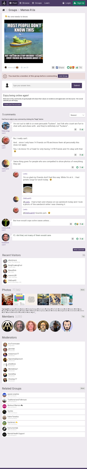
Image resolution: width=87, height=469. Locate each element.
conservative (73, 311)
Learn (46, 3)
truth (66, 309)
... (35, 312)
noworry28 (11, 67)
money (61, 309)
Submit (77, 85)
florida (17, 309)
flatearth (34, 311)
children (23, 311)
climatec (15, 312)
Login (66, 3)
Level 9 (4, 133)
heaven (71, 309)
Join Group (63, 76)
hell (76, 309)
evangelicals (63, 311)
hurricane (41, 309)
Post (13, 3)
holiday (48, 309)
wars (29, 312)
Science (81, 311)
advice (23, 309)
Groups (37, 3)
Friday (10, 311)
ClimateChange (32, 309)
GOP (4, 312)
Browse (24, 3)
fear (20, 312)
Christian (55, 311)
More (82, 290)
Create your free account (12, 104)
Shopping (16, 311)
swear (5, 311)
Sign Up (79, 3)
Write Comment (79, 250)
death (49, 311)
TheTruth (55, 309)
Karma (9, 312)
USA (24, 312)
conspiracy (42, 311)
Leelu (25, 174)
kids (28, 311)
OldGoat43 (27, 198)
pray (80, 309)
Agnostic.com (4, 3)
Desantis (11, 309)
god (33, 312)
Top (83, 316)
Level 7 (4, 148)
